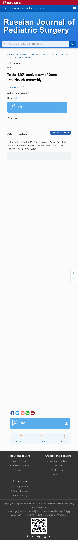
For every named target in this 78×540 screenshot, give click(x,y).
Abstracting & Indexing (20, 465)
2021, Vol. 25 (47, 54)
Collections (58, 465)
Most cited (58, 474)
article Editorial (15, 87)
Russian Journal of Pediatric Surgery (24, 8)
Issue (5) (60, 54)
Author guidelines (20, 486)
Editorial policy (20, 495)
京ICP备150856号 (48, 511)
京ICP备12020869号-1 (27, 511)
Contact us (20, 470)
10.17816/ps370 (26, 58)
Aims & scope (20, 461)
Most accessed (58, 470)
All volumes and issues (58, 461)
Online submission (20, 491)
